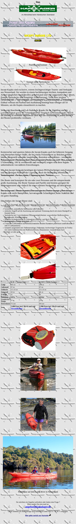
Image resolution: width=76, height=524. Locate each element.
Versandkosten (16, 308)
